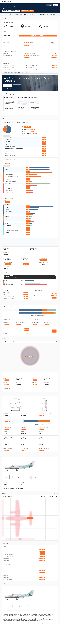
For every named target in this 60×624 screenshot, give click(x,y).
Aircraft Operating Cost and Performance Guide (6, 2)
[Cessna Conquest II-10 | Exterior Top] (13, 477)
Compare (55, 5)
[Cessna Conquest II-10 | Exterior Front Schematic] (31, 606)
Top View (55, 493)
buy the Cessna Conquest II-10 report (11, 88)
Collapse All (6, 165)
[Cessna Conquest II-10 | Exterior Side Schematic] (25, 477)
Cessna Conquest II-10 (7, 496)
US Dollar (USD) (32, 14)
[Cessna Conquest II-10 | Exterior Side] (7, 477)
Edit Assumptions (51, 14)
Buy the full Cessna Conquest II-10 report (11, 10)
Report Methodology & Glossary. (23, 72)
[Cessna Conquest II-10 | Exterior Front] (19, 477)
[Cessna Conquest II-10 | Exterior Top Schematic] (31, 477)
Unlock (26, 42)
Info (7, 167)
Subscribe (8, 85)
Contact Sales (17, 85)
